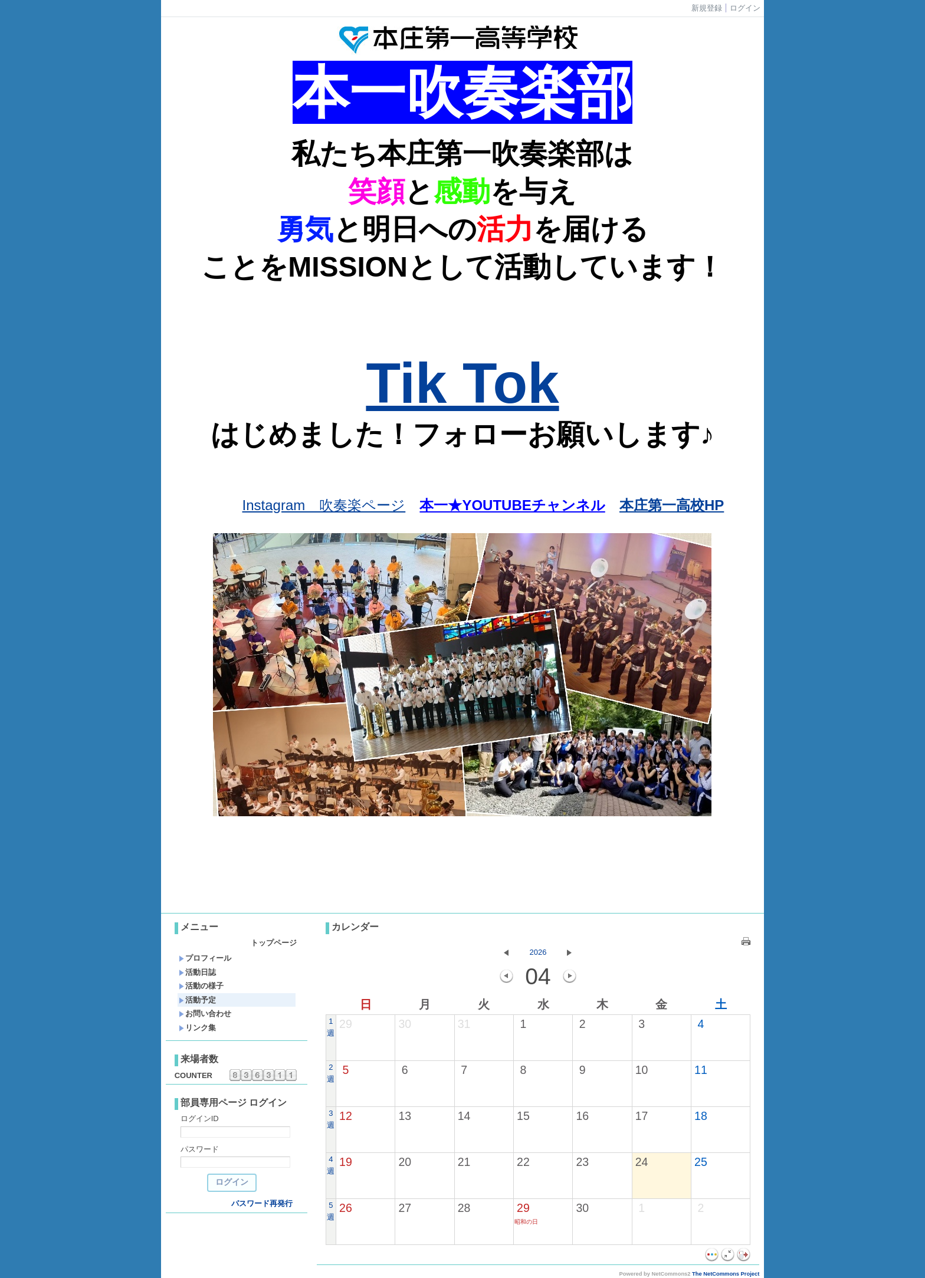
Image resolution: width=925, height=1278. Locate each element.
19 (345, 1161)
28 (464, 1207)
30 (404, 1023)
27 (404, 1207)
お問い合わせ (205, 1013)
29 (345, 1023)
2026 (538, 952)
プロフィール (205, 958)
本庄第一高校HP (671, 505)
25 (700, 1161)
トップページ (274, 942)
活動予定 (197, 1000)
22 (523, 1161)
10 (641, 1069)
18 (700, 1115)
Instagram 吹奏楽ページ (324, 505)
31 (464, 1023)
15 (523, 1115)
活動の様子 (201, 985)
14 (464, 1115)
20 (404, 1161)
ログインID (200, 1118)
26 (345, 1207)
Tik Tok (462, 383)
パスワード (200, 1149)
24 (641, 1161)
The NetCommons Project (725, 1274)
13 (404, 1115)
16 (582, 1115)
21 (464, 1161)
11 (700, 1069)
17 (641, 1115)
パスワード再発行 (262, 1203)
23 (582, 1161)
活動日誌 (197, 972)
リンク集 (197, 1027)
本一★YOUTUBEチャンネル (512, 505)
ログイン (745, 8)
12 (345, 1115)
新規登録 (706, 8)
